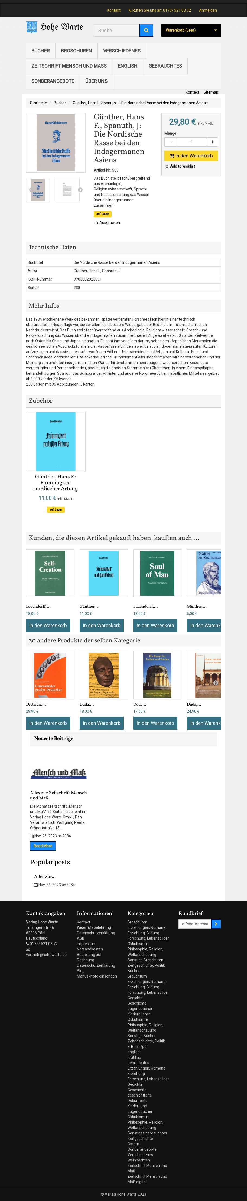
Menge (170, 133)
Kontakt (114, 10)
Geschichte (137, 1003)
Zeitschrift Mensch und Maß (69, 66)
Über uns (96, 81)
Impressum (86, 944)
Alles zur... (45, 877)
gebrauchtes (165, 66)
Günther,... (89, 607)
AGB (80, 938)
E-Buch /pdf (138, 1046)
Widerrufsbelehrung (94, 927)
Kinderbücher (139, 1014)
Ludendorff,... (38, 607)
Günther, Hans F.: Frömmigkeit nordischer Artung (56, 483)
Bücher (40, 51)
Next (80, 189)
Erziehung (136, 1073)
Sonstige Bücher (142, 1036)
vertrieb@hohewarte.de (46, 954)
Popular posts (50, 862)
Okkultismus (138, 944)
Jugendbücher (140, 1008)
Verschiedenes (122, 51)
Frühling (134, 1057)
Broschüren (76, 51)
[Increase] (212, 142)
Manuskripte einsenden (97, 976)
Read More (43, 846)
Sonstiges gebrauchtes (147, 1133)
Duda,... (87, 705)
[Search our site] (117, 30)
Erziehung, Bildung (143, 933)
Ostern (133, 1144)
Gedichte (135, 998)
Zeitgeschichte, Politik (146, 965)
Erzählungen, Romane (146, 927)
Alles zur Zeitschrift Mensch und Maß (58, 778)
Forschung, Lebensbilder (148, 938)
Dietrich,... (36, 705)
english (128, 66)
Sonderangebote (52, 81)
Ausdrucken (107, 223)
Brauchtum (137, 976)
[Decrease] (170, 142)
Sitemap (211, 92)
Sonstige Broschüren (145, 960)
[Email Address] (195, 924)
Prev (31, 189)
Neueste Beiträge (53, 739)
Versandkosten (90, 949)
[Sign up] (216, 924)
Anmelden (208, 10)
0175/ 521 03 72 (177, 10)
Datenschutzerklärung (96, 933)
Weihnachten (139, 1160)
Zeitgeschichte (140, 1138)
